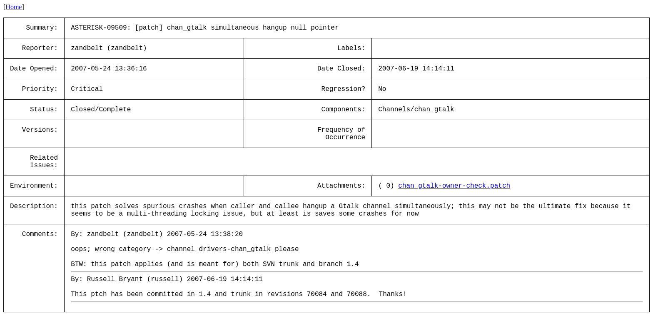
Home (13, 6)
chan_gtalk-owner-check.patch (454, 186)
